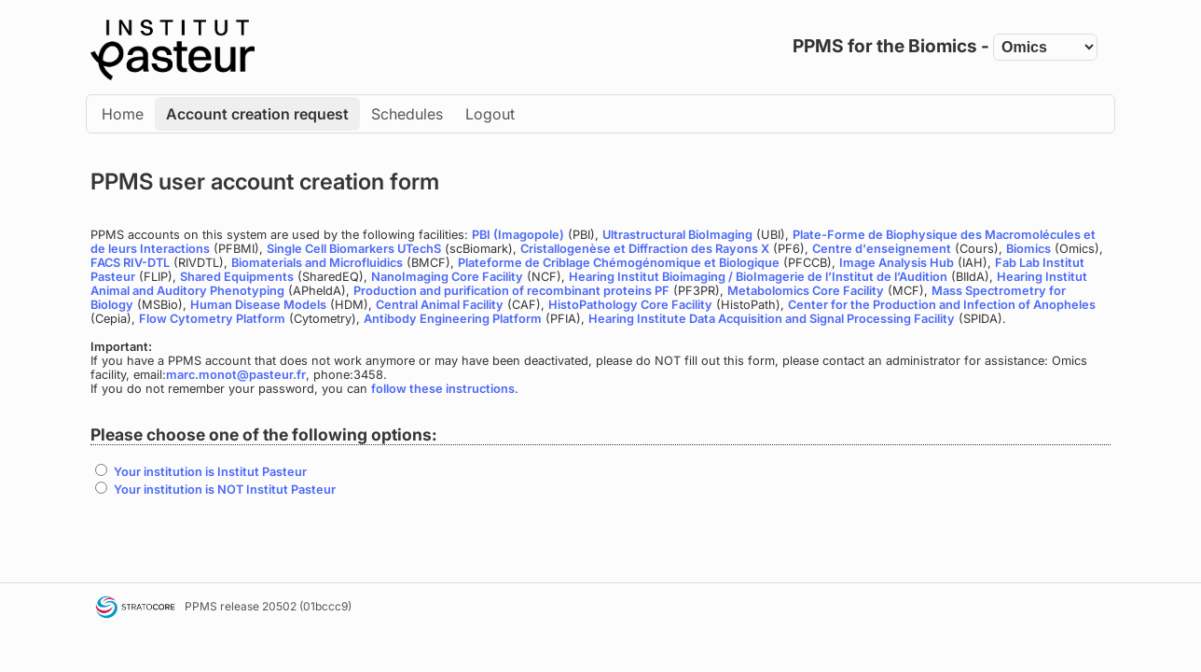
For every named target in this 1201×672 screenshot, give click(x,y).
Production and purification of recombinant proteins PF (511, 291)
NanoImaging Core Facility (447, 277)
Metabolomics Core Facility (805, 291)
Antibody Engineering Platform (453, 319)
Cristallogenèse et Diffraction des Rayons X (644, 249)
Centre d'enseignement (881, 249)
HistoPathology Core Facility (630, 305)
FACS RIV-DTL (130, 263)
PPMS (201, 606)
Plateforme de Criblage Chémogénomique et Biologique (619, 263)
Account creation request (257, 114)
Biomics (1028, 249)
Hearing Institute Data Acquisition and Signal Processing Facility (771, 319)
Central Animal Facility (440, 305)
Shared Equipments (237, 277)
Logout (490, 114)
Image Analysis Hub (896, 263)
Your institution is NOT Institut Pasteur (225, 490)
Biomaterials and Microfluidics (317, 263)
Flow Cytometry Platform (212, 319)
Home (123, 114)
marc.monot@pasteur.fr (236, 375)
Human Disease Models (258, 305)
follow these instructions (443, 389)
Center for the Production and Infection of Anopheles (942, 305)
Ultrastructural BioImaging (677, 235)
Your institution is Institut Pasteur (210, 472)
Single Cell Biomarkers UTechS (354, 249)
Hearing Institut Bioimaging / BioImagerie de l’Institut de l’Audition (758, 277)
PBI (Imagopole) (518, 235)
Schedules (407, 114)
